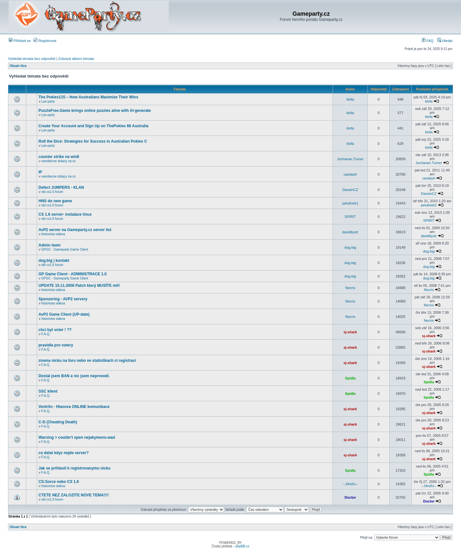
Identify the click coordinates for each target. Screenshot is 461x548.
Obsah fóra (18, 66)
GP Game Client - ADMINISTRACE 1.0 (72, 274)
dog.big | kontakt (53, 260)
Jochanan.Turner (350, 159)
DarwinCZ (350, 190)
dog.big (350, 247)
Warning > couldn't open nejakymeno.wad (76, 437)
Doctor (350, 497)
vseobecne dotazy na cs (58, 161)
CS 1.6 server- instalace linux (65, 214)
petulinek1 (350, 203)
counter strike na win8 (58, 156)
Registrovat (45, 41)
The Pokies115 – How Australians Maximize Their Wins (88, 97)
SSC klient (47, 391)
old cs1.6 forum (52, 192)
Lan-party (48, 101)
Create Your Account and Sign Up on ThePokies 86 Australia (93, 126)
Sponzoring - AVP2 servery (62, 299)
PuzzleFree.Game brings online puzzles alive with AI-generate (94, 110)
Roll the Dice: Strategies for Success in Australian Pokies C (92, 141)
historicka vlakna (53, 234)
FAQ (427, 41)
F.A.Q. (45, 334)
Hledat (444, 41)
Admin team (49, 245)
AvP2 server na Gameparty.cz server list (74, 230)
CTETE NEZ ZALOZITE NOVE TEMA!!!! (73, 495)
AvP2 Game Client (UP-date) (64, 314)
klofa (350, 99)
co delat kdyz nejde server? (63, 453)
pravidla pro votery (55, 345)
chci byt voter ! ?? (54, 330)
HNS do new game (55, 201)
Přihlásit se (20, 41)
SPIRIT (350, 217)
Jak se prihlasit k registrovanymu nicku (74, 468)
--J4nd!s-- (350, 484)
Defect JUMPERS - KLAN (61, 187)
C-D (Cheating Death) (57, 422)
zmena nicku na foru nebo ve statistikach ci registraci (87, 360)
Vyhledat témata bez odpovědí (31, 59)
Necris (350, 288)
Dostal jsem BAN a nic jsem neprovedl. (73, 376)
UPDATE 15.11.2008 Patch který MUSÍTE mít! (79, 285)
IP (40, 172)
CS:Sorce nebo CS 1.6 (58, 481)
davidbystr (350, 232)
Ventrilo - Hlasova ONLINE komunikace (73, 406)
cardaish (350, 174)
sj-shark (350, 332)
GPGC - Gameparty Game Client (64, 249)
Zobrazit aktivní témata (76, 59)
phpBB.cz (242, 546)
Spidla (350, 378)
